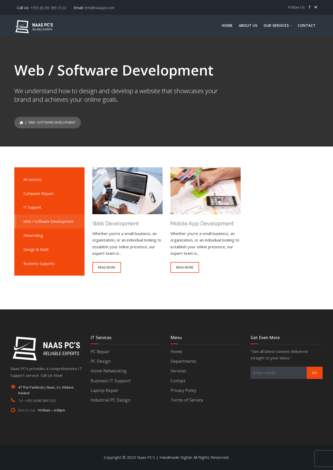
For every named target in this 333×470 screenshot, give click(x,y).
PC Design (101, 361)
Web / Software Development (48, 221)
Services (178, 371)
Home (176, 351)
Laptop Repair (104, 390)
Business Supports (39, 263)
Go (314, 373)
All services (32, 179)
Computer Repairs (38, 193)
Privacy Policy (183, 390)
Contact (177, 381)
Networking (33, 235)
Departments (183, 361)
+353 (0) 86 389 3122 (48, 7)
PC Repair (100, 351)
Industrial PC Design (110, 400)
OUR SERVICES (276, 25)
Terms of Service (186, 400)
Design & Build (35, 249)
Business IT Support (111, 381)
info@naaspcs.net (99, 7)
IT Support (32, 207)
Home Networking (109, 371)
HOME (227, 25)
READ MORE (106, 267)
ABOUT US (248, 25)
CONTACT (307, 25)
